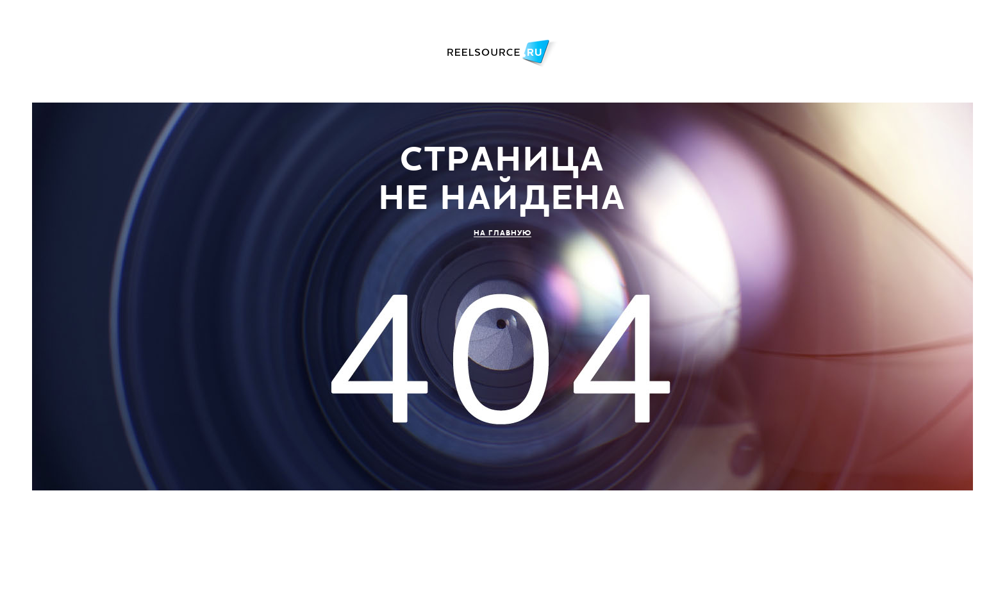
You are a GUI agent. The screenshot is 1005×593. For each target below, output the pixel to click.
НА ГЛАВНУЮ (502, 233)
